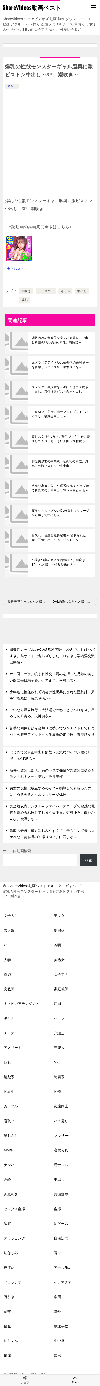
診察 (7, 1224)
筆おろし (11, 1136)
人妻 (7, 960)
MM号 (8, 1150)
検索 (88, 860)
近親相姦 (11, 1194)
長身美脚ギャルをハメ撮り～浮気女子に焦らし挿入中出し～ (29, 601)
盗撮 (57, 1209)
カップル (11, 1106)
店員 (57, 1004)
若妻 (57, 945)
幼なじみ (11, 1253)
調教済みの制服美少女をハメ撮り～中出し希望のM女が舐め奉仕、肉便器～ (60, 340)
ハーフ (59, 1018)
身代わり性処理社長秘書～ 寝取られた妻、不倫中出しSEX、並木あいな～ (59, 538)
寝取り (9, 1121)
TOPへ (75, 1380)
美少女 (59, 916)
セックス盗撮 (14, 1209)
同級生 (9, 1092)
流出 (57, 1356)
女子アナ (61, 974)
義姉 (7, 974)
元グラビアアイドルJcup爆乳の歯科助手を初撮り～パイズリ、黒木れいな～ (60, 365)
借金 (7, 1326)
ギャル (11, 86)
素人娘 (9, 930)
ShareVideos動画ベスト (32, 7)
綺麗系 (59, 1077)
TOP (31, 886)
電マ (57, 1253)
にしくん (11, 1341)
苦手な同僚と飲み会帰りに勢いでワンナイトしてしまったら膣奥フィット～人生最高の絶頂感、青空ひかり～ (52, 734)
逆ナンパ (61, 1165)
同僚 (57, 1092)
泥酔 (7, 1179)
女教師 (9, 989)
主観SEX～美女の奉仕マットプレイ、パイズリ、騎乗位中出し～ (60, 414)
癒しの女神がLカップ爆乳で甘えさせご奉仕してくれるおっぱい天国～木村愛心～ (61, 439)
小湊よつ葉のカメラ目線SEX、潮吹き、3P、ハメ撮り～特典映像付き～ (60, 562)
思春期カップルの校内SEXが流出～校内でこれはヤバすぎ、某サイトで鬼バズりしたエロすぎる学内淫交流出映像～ (52, 656)
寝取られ (61, 1150)
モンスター (46, 291)
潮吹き (26, 291)
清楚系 (9, 1077)
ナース (9, 1033)
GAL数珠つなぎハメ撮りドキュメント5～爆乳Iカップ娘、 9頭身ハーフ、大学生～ (75, 601)
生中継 (59, 1341)
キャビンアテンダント (21, 1004)
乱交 (7, 1311)
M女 (57, 1062)
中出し (82, 291)
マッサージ (63, 1136)
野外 (57, 1311)
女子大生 (11, 916)
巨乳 (7, 1062)
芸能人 (59, 1048)
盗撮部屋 (61, 1194)
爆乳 (25, 300)
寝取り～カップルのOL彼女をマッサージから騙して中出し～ (60, 513)
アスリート (13, 1048)
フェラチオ (13, 1282)
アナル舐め (63, 1268)
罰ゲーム (61, 1224)
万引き (9, 1297)
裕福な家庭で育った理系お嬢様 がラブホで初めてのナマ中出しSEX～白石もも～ (60, 488)
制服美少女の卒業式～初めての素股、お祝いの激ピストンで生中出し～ (60, 463)
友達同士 (61, 1106)
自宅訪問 (61, 1238)
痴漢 (7, 1356)
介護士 (59, 1033)
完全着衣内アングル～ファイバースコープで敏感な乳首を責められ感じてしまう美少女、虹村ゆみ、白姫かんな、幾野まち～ (52, 812)
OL (6, 945)
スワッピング (14, 1238)
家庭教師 (61, 989)
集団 (57, 1297)
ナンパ (9, 1165)
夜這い (9, 1268)
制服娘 (59, 930)
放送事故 (61, 1326)
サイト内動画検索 (17, 851)
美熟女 (59, 960)
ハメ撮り (61, 1121)
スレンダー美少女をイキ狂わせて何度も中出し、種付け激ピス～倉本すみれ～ (60, 389)
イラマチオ (63, 1282)
